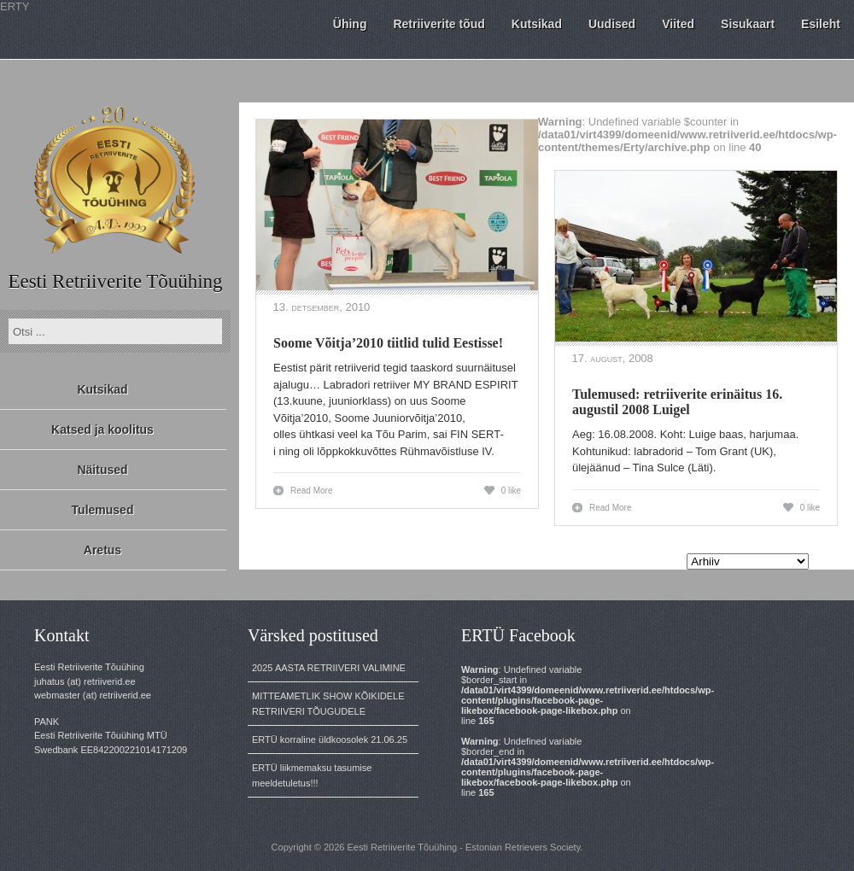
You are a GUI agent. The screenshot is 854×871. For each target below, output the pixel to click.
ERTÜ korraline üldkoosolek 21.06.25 (329, 739)
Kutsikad (102, 389)
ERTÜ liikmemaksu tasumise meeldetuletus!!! (311, 775)
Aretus (102, 550)
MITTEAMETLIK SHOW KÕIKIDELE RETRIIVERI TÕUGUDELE (328, 703)
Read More (311, 490)
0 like (511, 490)
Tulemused (103, 510)
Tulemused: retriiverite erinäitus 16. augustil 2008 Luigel (677, 402)
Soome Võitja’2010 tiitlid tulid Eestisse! (388, 343)
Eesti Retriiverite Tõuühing (115, 281)
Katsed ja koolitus (102, 429)
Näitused (102, 469)
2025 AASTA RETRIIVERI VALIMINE (329, 668)
